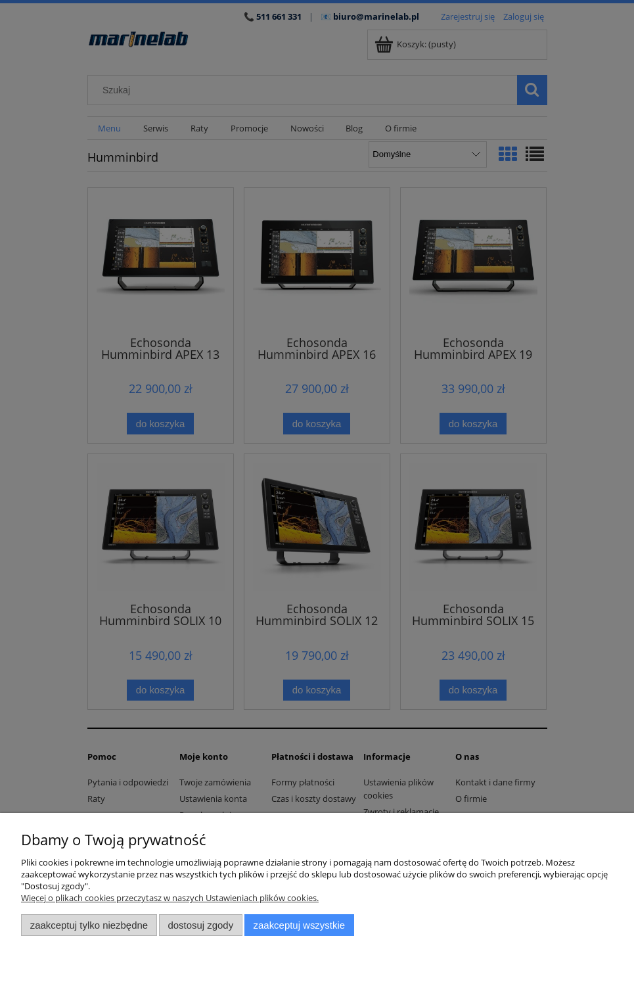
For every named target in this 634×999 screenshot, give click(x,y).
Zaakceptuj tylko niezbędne (89, 925)
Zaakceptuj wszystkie (299, 925)
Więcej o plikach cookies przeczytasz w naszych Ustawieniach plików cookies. (170, 898)
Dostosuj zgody (200, 925)
